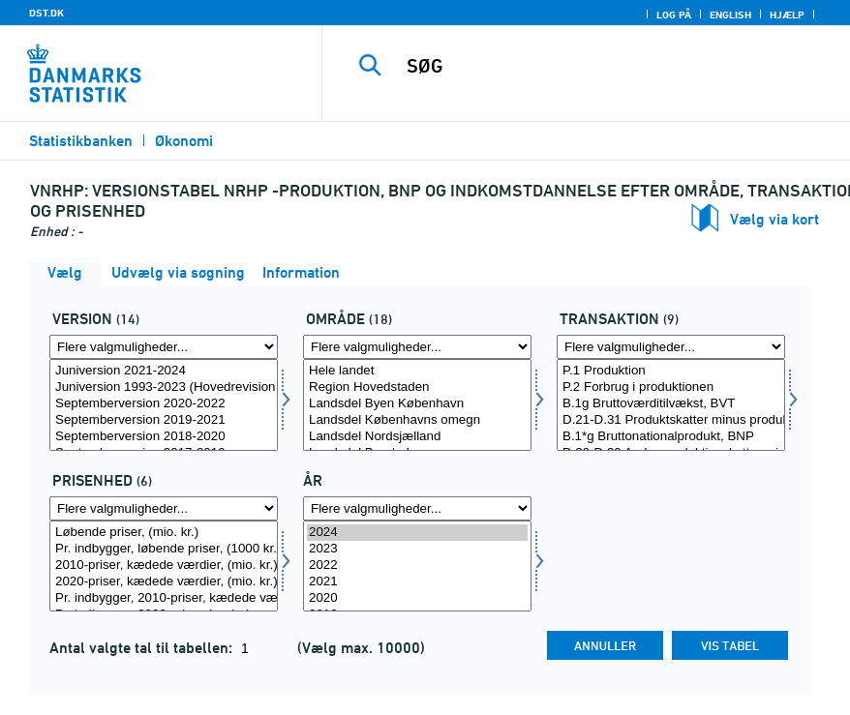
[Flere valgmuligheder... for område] (417, 347)
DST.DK (46, 12)
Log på (673, 14)
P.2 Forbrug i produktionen (671, 387)
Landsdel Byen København (417, 404)
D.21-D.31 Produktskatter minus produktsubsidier (671, 420)
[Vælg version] (163, 405)
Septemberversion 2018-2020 (163, 437)
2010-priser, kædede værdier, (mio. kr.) (163, 565)
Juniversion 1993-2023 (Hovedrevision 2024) (163, 387)
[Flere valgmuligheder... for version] (163, 347)
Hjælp (787, 14)
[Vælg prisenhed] (163, 566)
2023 (417, 549)
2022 (417, 565)
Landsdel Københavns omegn (417, 420)
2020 (417, 598)
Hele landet (417, 371)
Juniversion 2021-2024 (163, 371)
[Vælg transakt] (671, 405)
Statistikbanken (81, 141)
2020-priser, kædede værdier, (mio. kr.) (163, 582)
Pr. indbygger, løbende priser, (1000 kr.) (163, 549)
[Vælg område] (417, 405)
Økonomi (184, 141)
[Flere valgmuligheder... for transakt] (671, 347)
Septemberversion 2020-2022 (163, 404)
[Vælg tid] (417, 566)
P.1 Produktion (671, 371)
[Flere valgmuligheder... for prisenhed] (163, 508)
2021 (417, 582)
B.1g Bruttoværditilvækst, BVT (671, 404)
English (730, 14)
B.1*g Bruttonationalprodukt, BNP (671, 437)
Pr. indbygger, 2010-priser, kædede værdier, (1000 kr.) (163, 598)
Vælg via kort (774, 219)
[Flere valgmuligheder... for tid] (417, 508)
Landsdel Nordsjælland (417, 437)
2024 (417, 532)
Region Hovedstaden (417, 387)
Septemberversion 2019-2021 (163, 420)
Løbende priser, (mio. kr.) (163, 532)
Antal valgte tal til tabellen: (142, 648)
